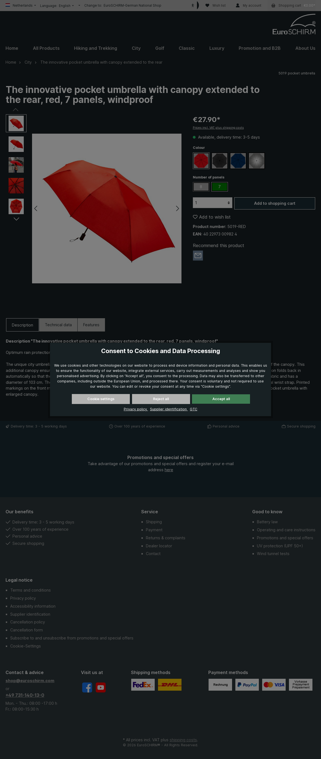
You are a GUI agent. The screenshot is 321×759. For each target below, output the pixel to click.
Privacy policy (136, 409)
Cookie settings (100, 399)
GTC (193, 409)
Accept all (221, 399)
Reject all (161, 399)
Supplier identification (169, 409)
